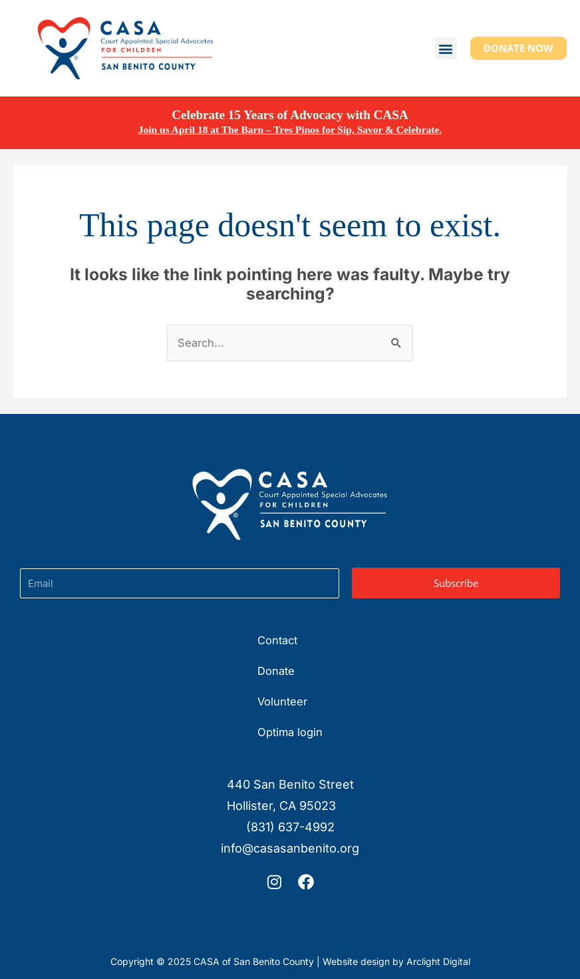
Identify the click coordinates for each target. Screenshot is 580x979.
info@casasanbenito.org (290, 848)
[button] (446, 48)
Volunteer (282, 701)
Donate (276, 671)
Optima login (290, 732)
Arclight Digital (438, 961)
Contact (277, 640)
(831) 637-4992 (290, 827)
